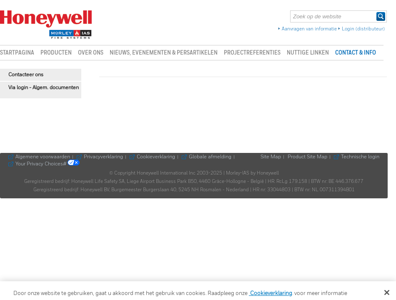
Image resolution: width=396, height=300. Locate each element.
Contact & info (355, 53)
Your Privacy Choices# (47, 164)
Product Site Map (307, 157)
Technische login (360, 157)
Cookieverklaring (156, 157)
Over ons (90, 53)
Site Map (271, 157)
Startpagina (17, 53)
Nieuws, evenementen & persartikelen (164, 53)
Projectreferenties (252, 53)
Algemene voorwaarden (42, 157)
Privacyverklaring (103, 157)
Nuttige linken (308, 53)
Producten (56, 53)
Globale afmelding (210, 157)
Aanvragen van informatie (309, 29)
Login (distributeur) (363, 29)
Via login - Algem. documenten (43, 87)
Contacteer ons (25, 75)
